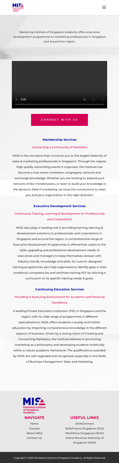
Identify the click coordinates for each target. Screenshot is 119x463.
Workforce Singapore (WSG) (84, 433)
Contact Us (34, 438)
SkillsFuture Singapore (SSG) (84, 428)
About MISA (34, 433)
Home (34, 423)
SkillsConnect (84, 423)
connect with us (59, 119)
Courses (34, 428)
